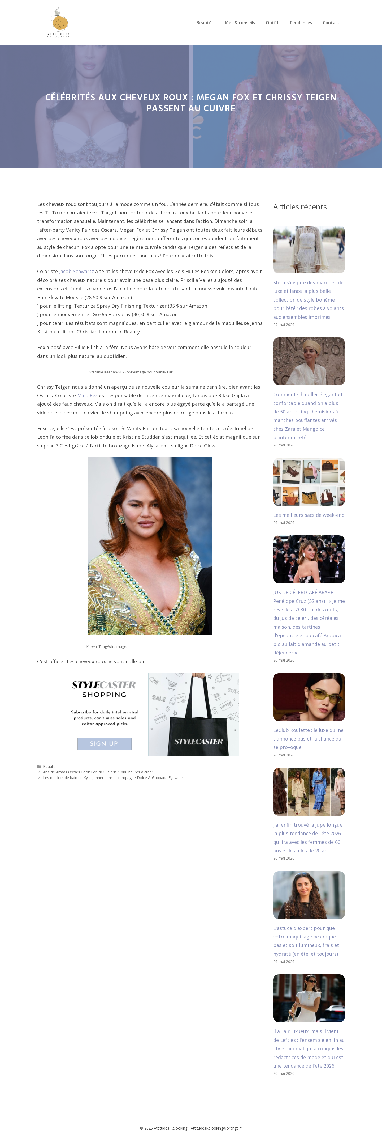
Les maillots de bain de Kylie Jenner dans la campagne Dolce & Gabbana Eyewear (113, 777)
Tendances (300, 23)
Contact (331, 23)
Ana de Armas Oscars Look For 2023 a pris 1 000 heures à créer (98, 772)
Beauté (204, 23)
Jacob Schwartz (76, 271)
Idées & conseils (238, 23)
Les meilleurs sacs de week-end (309, 515)
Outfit (272, 23)
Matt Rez (87, 395)
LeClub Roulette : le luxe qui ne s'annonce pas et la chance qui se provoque (308, 739)
